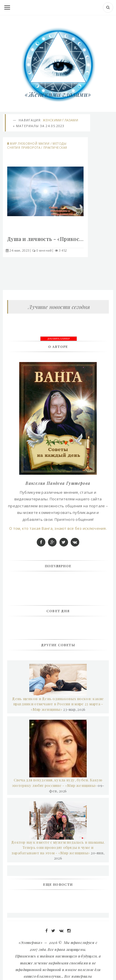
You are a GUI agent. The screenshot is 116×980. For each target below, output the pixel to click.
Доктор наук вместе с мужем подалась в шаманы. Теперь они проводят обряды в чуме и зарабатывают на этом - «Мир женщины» (58, 847)
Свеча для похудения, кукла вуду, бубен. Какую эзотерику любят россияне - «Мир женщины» (57, 782)
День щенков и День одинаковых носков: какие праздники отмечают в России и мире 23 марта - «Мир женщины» (58, 704)
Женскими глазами (60, 120)
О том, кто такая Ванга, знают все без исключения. (58, 528)
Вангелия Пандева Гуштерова (58, 483)
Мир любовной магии (29, 144)
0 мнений (44, 250)
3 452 (63, 250)
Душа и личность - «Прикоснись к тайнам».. (45, 238)
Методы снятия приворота (36, 146)
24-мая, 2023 (19, 250)
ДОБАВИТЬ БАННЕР (58, 339)
